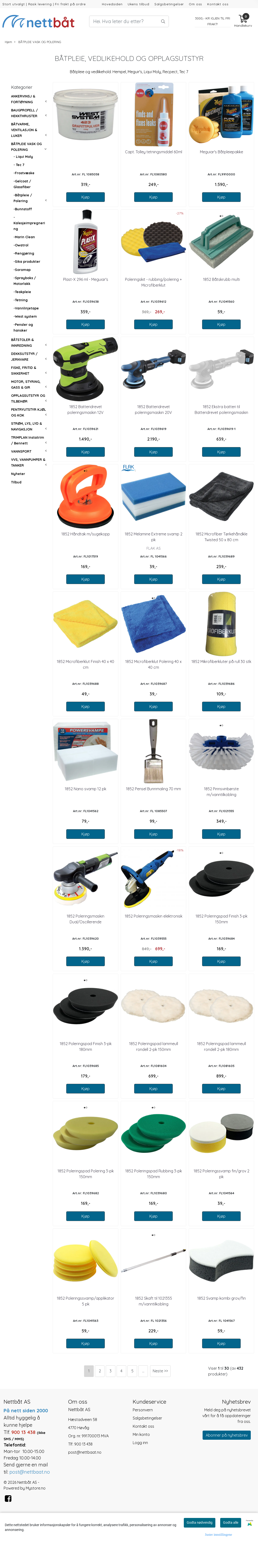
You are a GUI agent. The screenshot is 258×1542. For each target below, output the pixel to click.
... (143, 1371)
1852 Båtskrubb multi (221, 279)
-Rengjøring (23, 253)
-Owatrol (20, 245)
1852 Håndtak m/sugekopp (85, 534)
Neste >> (160, 1371)
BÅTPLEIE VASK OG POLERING (37, 42)
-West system (25, 316)
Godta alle (230, 1522)
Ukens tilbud (138, 4)
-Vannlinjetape (26, 308)
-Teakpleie (22, 292)
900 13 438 (83, 1444)
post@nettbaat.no (84, 1452)
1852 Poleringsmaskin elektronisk (153, 916)
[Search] (129, 21)
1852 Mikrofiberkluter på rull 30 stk (221, 661)
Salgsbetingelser (169, 4)
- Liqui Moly (23, 156)
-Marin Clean (24, 237)
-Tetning (20, 300)
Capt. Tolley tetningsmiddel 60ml (153, 151)
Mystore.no (36, 1488)
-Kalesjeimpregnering (29, 223)
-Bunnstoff (22, 209)
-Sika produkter (26, 261)
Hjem (8, 42)
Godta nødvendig (199, 1522)
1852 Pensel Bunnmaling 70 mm (153, 788)
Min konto (141, 1434)
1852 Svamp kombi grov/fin (221, 1298)
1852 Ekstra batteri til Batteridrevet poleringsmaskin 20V (221, 412)
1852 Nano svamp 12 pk (85, 788)
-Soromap (22, 270)
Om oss (195, 4)
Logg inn (140, 1442)
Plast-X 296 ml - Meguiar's (85, 279)
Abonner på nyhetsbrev (227, 1435)
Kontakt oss (217, 4)
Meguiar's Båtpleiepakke (221, 151)
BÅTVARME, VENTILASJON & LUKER (24, 130)
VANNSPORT (21, 451)
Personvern (143, 1409)
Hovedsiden (112, 4)
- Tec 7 (18, 165)
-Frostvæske (23, 173)
